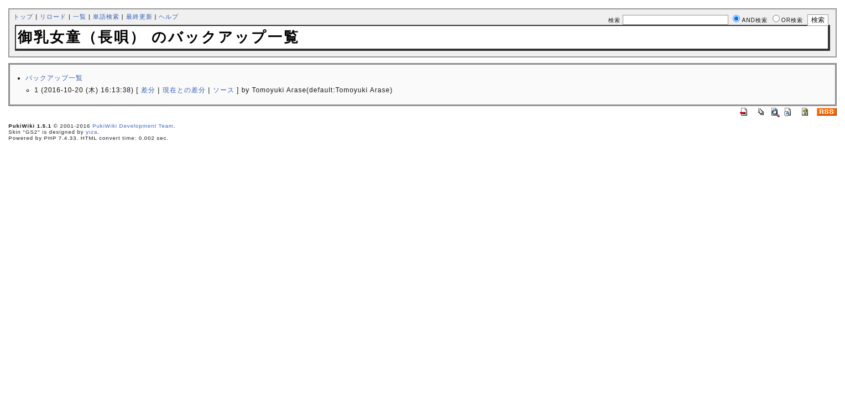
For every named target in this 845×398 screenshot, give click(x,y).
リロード (53, 16)
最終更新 (139, 16)
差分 (148, 90)
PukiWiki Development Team (133, 126)
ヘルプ (169, 16)
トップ (23, 16)
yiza (91, 132)
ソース (223, 90)
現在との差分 (184, 90)
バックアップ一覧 (54, 78)
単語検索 (106, 16)
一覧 (79, 16)
